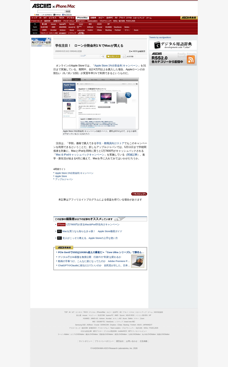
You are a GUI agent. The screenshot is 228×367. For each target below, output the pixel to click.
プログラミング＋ (128, 328)
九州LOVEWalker (134, 334)
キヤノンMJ (53, 33)
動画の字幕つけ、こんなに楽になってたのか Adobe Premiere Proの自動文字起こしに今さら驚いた (111, 261)
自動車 (93, 18)
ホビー (101, 18)
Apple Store (61, 176)
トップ (34, 18)
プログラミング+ (106, 21)
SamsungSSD (79, 27)
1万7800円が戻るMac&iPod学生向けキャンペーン (93, 224)
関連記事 (132, 154)
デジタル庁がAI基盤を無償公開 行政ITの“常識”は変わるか (89, 257)
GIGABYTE (71, 27)
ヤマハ (127, 30)
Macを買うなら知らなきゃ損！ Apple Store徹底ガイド (92, 231)
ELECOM (44, 27)
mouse (53, 24)
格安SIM (47, 21)
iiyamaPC (62, 24)
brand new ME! (129, 322)
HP (109, 24)
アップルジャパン (64, 179)
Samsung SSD (80, 325)
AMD (53, 27)
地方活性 (122, 21)
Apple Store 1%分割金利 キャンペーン (116, 65)
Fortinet (118, 30)
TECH (61, 18)
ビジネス (52, 18)
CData (99, 30)
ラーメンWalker (63, 334)
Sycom (71, 24)
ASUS (99, 24)
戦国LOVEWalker (163, 334)
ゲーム (149, 18)
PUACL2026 (130, 21)
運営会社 (120, 341)
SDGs (115, 21)
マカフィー (44, 33)
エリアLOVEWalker (77, 334)
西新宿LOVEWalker (106, 334)
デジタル (70, 18)
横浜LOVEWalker (92, 334)
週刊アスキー (80, 21)
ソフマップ (72, 33)
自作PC (109, 18)
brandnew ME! (81, 33)
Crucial (99, 27)
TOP (66, 312)
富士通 (44, 24)
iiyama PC (109, 315)
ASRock (90, 27)
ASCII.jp (41, 6)
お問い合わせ (131, 341)
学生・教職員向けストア (110, 143)
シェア (83, 56)
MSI (90, 24)
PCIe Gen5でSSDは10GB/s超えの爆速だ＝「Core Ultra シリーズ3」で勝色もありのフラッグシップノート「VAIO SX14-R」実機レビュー (132, 252)
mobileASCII (122, 331)
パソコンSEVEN (81, 24)
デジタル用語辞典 (110, 331)
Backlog (108, 30)
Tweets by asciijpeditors (160, 37)
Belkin (126, 27)
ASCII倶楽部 (189, 17)
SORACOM (105, 325)
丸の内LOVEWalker (149, 334)
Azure (72, 30)
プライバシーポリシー (104, 341)
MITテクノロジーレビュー (137, 331)
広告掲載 (143, 341)
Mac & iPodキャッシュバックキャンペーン (80, 154)
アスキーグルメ (68, 21)
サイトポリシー (85, 341)
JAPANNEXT (62, 33)
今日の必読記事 (86, 331)
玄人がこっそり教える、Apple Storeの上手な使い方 (90, 238)
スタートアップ (138, 18)
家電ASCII (57, 21)
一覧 (102, 56)
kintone (63, 30)
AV (116, 18)
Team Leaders (115, 328)
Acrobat (54, 30)
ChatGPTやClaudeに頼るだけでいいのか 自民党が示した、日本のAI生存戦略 (100, 265)
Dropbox (90, 30)
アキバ (122, 18)
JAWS (44, 30)
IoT (45, 18)
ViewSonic (118, 27)
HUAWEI (108, 27)
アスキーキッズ (36, 21)
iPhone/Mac (64, 6)
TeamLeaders (92, 21)
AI (40, 18)
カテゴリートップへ (137, 194)
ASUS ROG (62, 27)
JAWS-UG (94, 318)
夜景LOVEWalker (121, 334)
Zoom (136, 30)
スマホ (129, 18)
